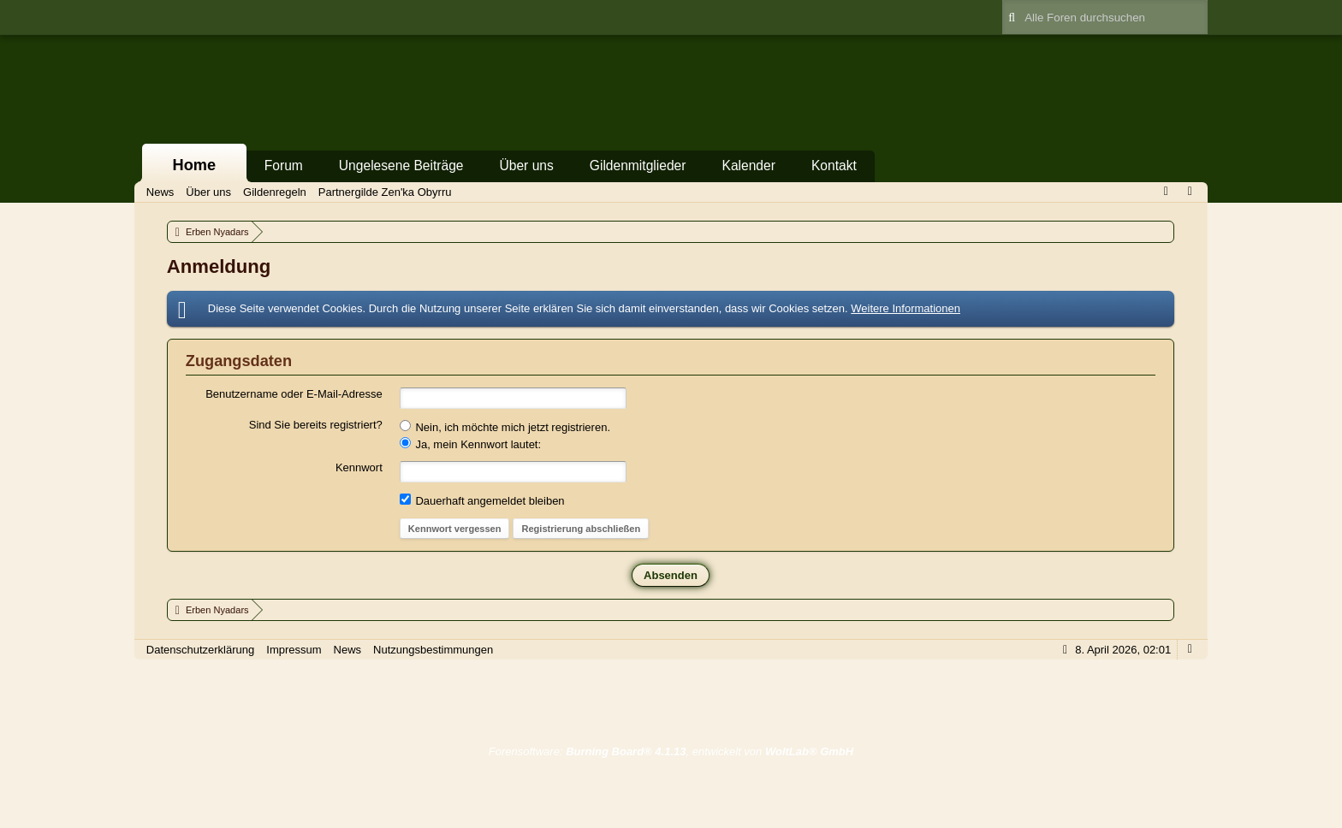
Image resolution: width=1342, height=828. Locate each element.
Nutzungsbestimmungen (433, 649)
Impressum (293, 649)
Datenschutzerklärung (200, 649)
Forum (283, 165)
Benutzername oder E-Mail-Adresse (294, 393)
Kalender (748, 165)
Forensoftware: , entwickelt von (671, 751)
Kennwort (359, 467)
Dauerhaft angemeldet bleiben (482, 500)
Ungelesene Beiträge (401, 165)
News (348, 649)
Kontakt (834, 165)
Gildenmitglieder (638, 165)
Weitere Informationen (905, 308)
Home (195, 165)
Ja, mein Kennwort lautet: (470, 444)
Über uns (527, 165)
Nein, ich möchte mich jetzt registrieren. (505, 427)
